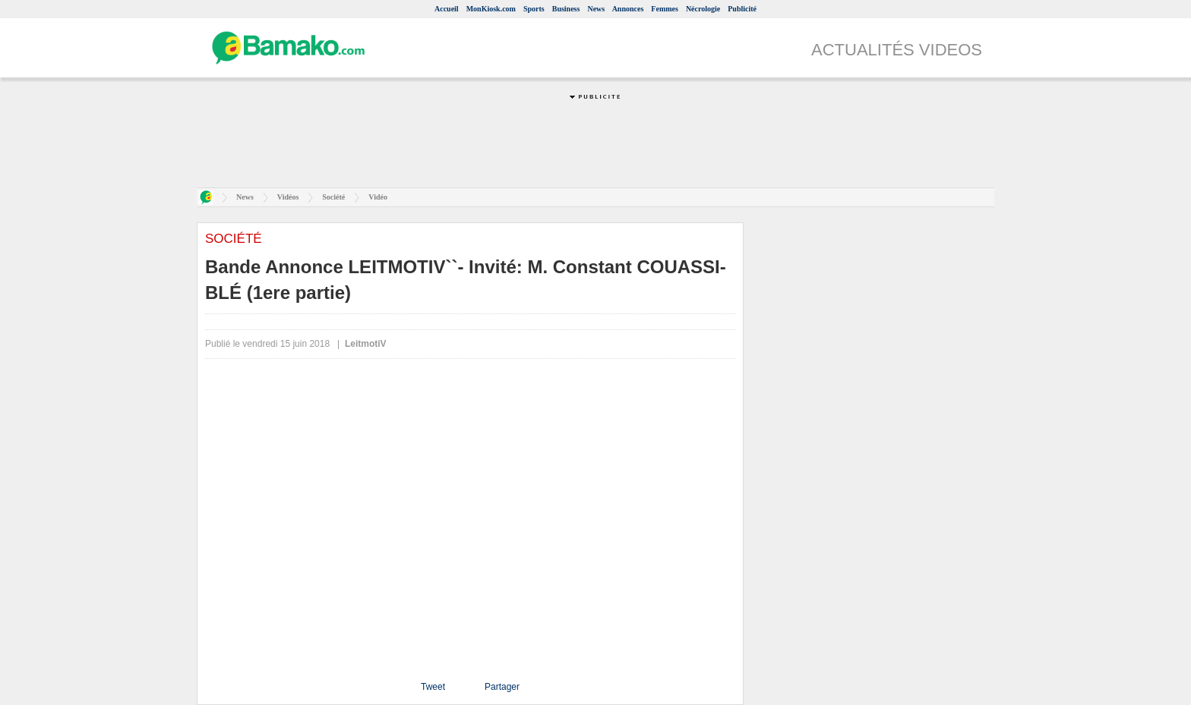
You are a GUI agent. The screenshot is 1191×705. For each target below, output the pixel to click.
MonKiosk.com (491, 9)
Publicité (742, 9)
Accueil (446, 9)
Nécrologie (703, 9)
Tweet (433, 686)
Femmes (664, 9)
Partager (502, 686)
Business (566, 9)
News (596, 9)
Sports (534, 9)
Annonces (628, 9)
